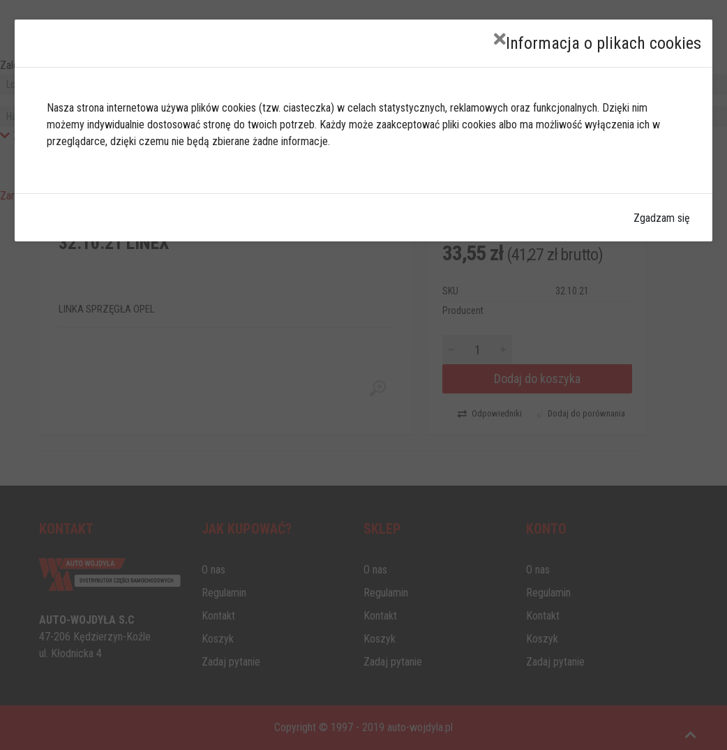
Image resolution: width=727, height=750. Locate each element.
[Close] (500, 39)
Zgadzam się (662, 218)
